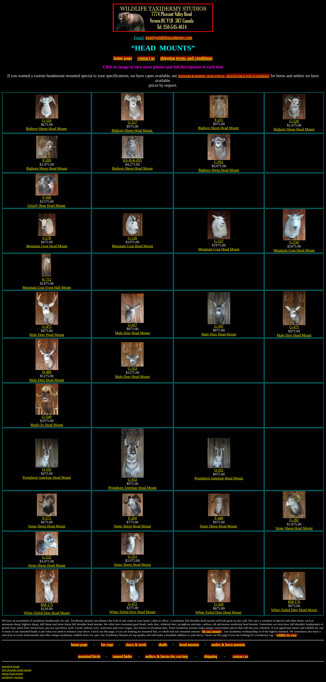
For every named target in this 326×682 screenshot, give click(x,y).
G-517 (132, 122)
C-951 (218, 162)
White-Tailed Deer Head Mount (47, 613)
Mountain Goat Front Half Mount (46, 287)
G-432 (132, 480)
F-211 (219, 120)
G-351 (132, 556)
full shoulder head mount (16, 670)
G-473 (294, 327)
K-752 (46, 279)
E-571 (46, 518)
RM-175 (47, 605)
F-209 (46, 160)
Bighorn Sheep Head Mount (47, 129)
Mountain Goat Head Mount (46, 246)
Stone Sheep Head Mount (46, 526)
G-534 (294, 242)
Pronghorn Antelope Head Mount (47, 477)
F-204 (132, 518)
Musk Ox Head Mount (46, 425)
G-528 (294, 121)
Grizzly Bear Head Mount (46, 205)
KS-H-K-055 (132, 160)
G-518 (46, 120)
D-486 (46, 372)
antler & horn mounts (228, 644)
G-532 (46, 557)
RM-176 (294, 602)
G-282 (294, 520)
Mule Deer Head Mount (46, 335)
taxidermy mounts (12, 677)
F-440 (218, 518)
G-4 (46, 327)
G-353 (132, 368)
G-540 (46, 417)
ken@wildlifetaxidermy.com (169, 38)
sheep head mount (12, 673)
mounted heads (10, 666)
